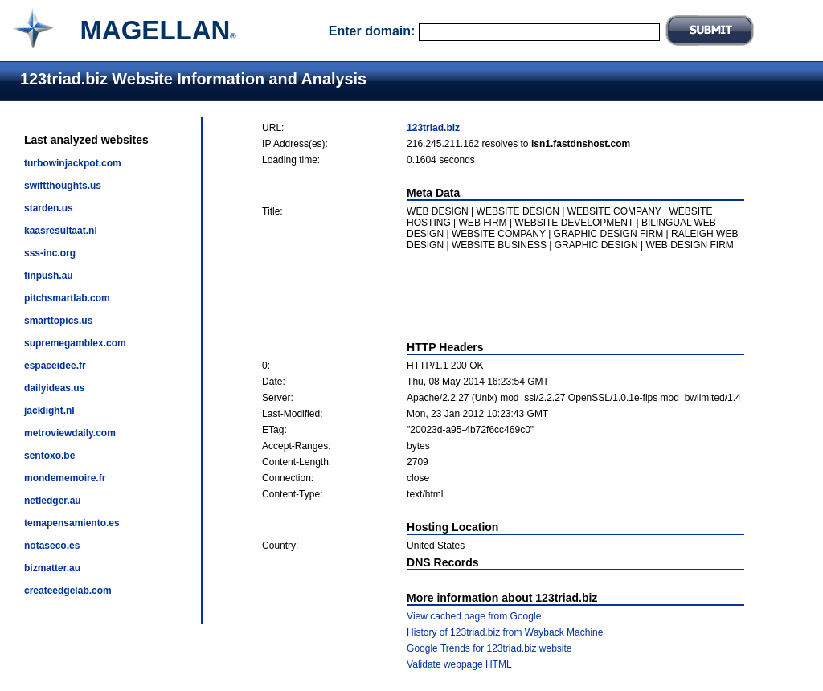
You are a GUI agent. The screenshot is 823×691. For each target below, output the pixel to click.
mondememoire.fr (64, 478)
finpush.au (48, 275)
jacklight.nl (49, 410)
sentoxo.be (49, 455)
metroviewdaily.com (70, 433)
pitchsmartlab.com (67, 298)
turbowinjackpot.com (72, 163)
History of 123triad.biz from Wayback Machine (505, 632)
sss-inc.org (50, 253)
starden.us (48, 208)
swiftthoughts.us (62, 185)
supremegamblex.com (75, 343)
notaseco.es (52, 545)
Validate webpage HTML (459, 664)
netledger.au (52, 500)
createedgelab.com (68, 590)
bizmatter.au (52, 568)
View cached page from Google (474, 616)
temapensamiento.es (72, 523)
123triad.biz (433, 127)
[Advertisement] (503, 296)
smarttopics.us (58, 320)
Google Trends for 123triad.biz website (489, 648)
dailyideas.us (54, 388)
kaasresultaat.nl (60, 230)
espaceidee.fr (55, 365)
